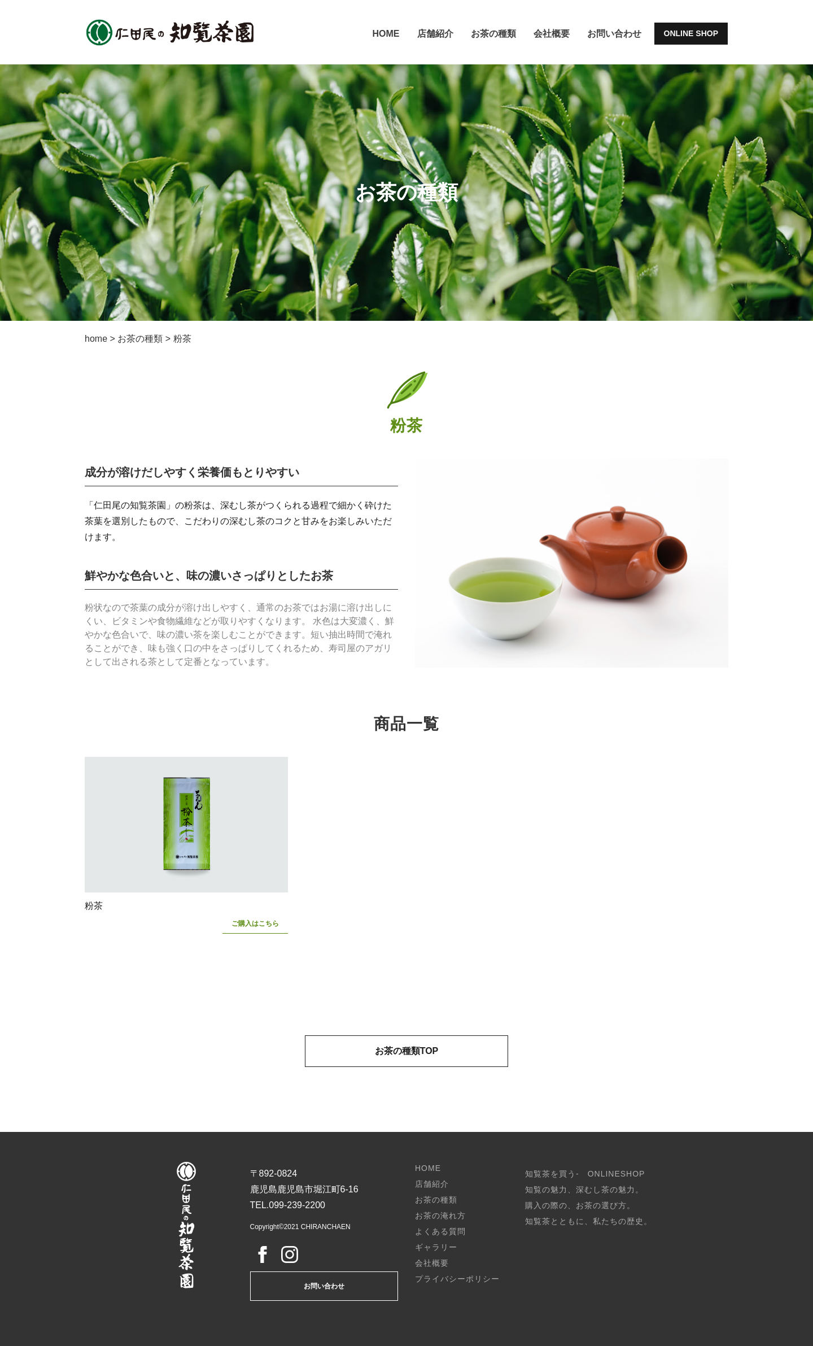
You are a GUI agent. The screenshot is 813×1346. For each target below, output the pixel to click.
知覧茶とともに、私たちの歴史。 (588, 1221)
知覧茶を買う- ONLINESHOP (585, 1173)
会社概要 (552, 33)
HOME (386, 33)
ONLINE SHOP (691, 33)
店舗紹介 (435, 33)
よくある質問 (440, 1231)
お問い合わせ (614, 33)
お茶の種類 (493, 33)
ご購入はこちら (255, 923)
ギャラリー (436, 1247)
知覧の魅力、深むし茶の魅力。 (584, 1189)
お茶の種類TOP (407, 1051)
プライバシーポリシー (457, 1278)
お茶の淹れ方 (440, 1215)
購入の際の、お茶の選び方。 (580, 1205)
